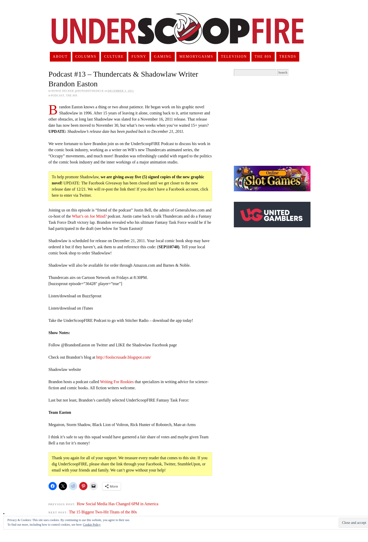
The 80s (263, 56)
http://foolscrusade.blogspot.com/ (123, 357)
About (60, 56)
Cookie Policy (91, 524)
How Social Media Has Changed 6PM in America (117, 504)
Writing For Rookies (117, 382)
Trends (287, 56)
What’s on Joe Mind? (89, 216)
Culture (114, 56)
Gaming (163, 56)
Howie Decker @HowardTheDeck (77, 90)
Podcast (57, 95)
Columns (85, 56)
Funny (138, 56)
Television (234, 56)
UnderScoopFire (178, 34)
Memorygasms (196, 56)
